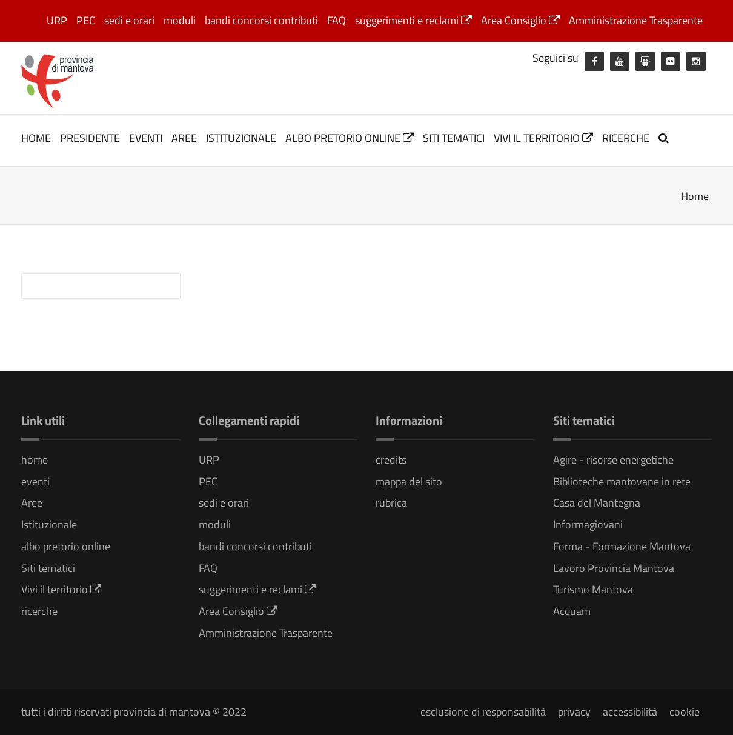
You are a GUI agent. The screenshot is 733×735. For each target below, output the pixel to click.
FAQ (336, 20)
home (36, 138)
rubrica (391, 502)
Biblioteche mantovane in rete (622, 481)
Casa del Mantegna (596, 502)
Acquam (572, 611)
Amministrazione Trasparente (636, 20)
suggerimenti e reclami (413, 20)
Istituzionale (241, 138)
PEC (85, 20)
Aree (184, 138)
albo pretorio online (349, 138)
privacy (574, 711)
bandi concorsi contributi (261, 20)
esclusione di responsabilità (483, 711)
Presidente (90, 138)
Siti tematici (454, 138)
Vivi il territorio (543, 138)
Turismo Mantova (593, 589)
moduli (180, 20)
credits (391, 459)
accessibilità (630, 711)
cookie (684, 711)
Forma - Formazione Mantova (622, 546)
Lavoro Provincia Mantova (613, 568)
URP (57, 20)
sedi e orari (129, 20)
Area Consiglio (520, 20)
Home (695, 196)
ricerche (625, 138)
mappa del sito (409, 481)
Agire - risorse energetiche (613, 459)
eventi (145, 138)
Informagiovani (588, 524)
